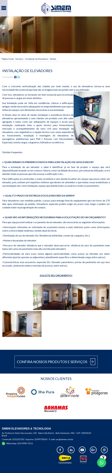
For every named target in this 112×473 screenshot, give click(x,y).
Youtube (82, 450)
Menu (3, 6)
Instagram (104, 450)
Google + (93, 450)
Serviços (19, 59)
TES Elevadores (85, 459)
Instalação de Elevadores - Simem (40, 59)
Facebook (15, 77)
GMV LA (65, 459)
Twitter (18, 77)
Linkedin (71, 450)
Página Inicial (7, 59)
